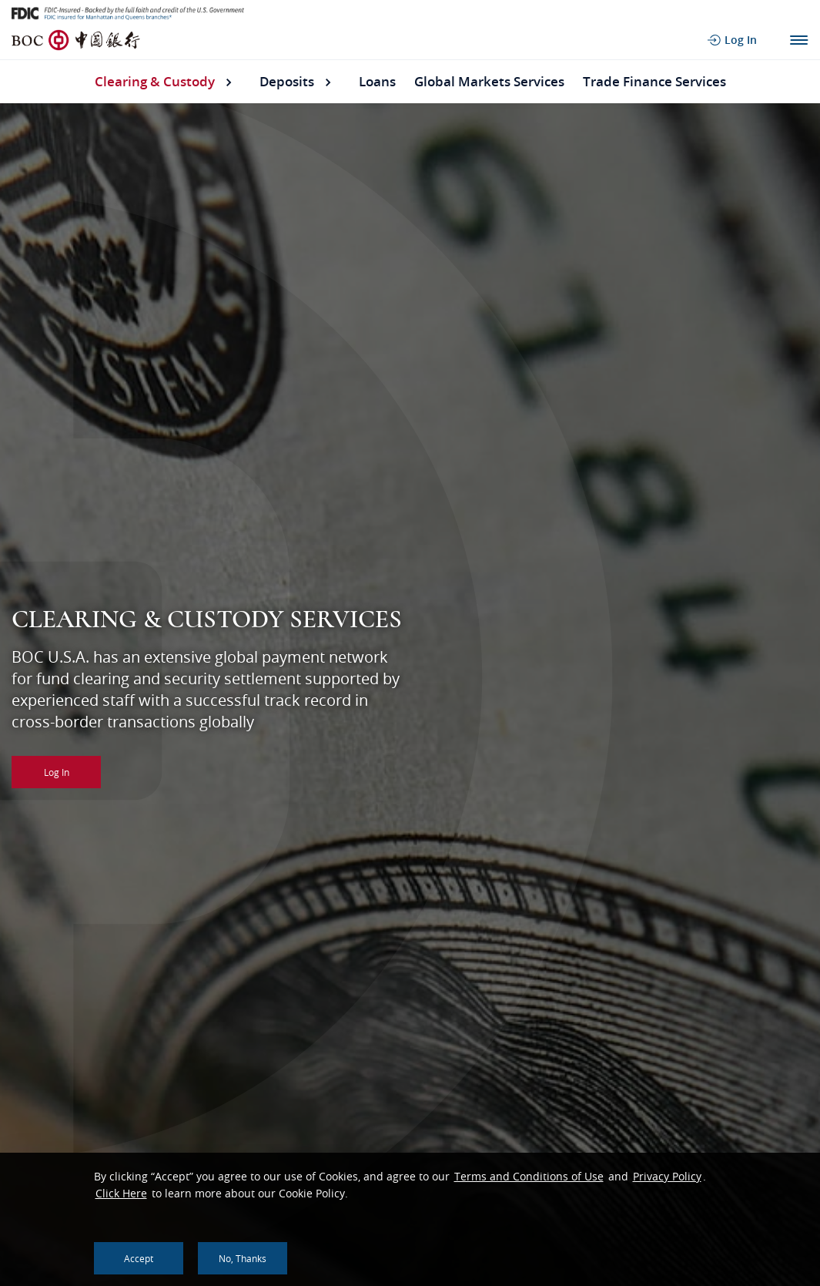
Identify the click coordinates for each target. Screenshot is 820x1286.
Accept (138, 1258)
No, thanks (242, 1258)
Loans (377, 81)
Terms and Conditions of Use (529, 1176)
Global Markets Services (489, 81)
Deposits (286, 81)
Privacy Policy (667, 1176)
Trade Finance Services (654, 81)
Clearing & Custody (155, 81)
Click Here (121, 1193)
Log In (56, 772)
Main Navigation (799, 40)
